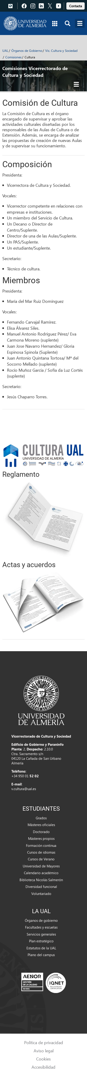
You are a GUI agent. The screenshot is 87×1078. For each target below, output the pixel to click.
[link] (75, 5)
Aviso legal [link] (44, 1050)
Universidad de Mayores (41, 866)
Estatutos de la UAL (41, 948)
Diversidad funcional (41, 886)
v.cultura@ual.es (23, 788)
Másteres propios (41, 838)
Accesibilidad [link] (43, 1067)
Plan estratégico (41, 941)
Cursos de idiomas (41, 852)
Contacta (75, 6)
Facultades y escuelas (41, 927)
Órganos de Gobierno (26, 50)
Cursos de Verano (41, 859)
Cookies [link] (43, 1059)
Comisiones (13, 57)
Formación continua (41, 845)
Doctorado (41, 831)
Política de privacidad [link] (43, 1042)
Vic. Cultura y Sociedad (61, 50)
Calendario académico (41, 872)
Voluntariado (41, 893)
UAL (5, 50)
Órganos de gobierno (41, 920)
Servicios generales (41, 934)
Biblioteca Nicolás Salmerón (41, 879)
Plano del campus (41, 954)
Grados (41, 818)
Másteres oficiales (41, 824)
